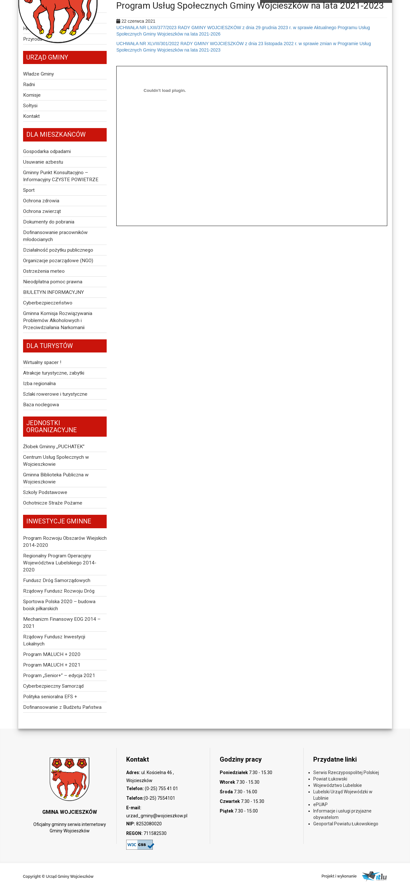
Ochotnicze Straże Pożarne (52, 503)
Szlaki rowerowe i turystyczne (55, 394)
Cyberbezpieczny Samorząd (53, 686)
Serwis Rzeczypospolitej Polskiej (346, 772)
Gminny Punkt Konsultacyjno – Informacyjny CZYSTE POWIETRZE (60, 176)
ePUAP (320, 804)
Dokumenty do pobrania (48, 222)
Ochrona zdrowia (41, 201)
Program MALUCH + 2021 (51, 665)
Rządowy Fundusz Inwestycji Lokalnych (54, 640)
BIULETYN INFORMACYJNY (53, 292)
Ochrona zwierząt (42, 211)
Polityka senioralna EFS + (50, 697)
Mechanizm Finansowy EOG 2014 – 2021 (62, 622)
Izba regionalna (39, 383)
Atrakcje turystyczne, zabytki (53, 373)
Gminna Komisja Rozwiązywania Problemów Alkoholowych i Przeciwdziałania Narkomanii (57, 320)
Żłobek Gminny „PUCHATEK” (54, 446)
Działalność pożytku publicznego (58, 250)
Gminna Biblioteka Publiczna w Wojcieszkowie (56, 478)
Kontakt (31, 116)
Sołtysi (30, 106)
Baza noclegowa (41, 405)
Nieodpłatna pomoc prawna (52, 282)
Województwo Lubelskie (337, 785)
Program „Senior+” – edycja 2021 (59, 675)
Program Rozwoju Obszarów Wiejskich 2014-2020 (65, 541)
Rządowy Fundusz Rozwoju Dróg (58, 591)
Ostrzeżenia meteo (44, 271)
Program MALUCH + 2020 (51, 654)
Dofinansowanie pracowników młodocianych (55, 236)
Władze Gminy (38, 74)
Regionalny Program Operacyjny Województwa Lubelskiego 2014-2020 (59, 563)
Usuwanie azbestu (43, 162)
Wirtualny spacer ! (42, 362)
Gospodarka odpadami (47, 151)
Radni (29, 84)
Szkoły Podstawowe (45, 492)
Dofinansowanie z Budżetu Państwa (62, 707)
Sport (29, 190)
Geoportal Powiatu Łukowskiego (345, 823)
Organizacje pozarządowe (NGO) (58, 260)
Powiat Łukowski (330, 778)
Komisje (32, 95)
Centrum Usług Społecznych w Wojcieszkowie (56, 460)
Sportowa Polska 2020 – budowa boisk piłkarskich (59, 605)
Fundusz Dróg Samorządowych (56, 580)
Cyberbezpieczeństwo (47, 303)
